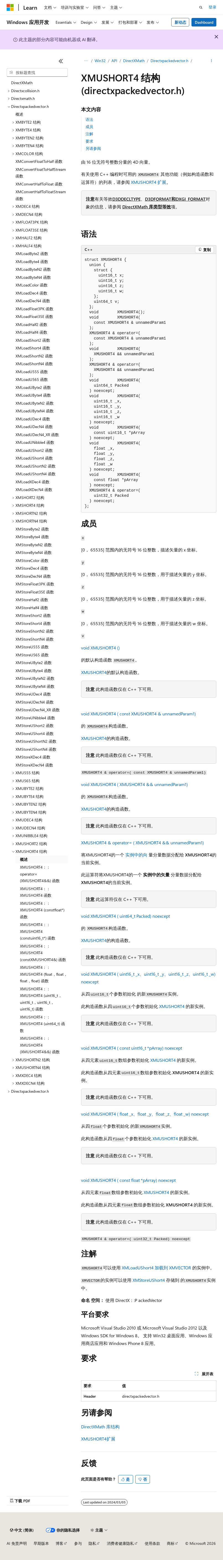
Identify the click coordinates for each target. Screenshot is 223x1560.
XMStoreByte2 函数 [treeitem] (32, 529)
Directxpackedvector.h (169, 60)
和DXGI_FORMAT (188, 199)
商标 (171, 1543)
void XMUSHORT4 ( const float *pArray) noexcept (128, 1180)
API (114, 60)
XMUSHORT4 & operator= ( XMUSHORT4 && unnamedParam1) (142, 842)
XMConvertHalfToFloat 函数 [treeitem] (39, 184)
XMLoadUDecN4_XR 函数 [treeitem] (37, 434)
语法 (89, 119)
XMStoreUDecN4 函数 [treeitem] (34, 702)
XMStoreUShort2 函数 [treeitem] (34, 725)
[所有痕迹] (86, 61)
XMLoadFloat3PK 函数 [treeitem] (34, 308)
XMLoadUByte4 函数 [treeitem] (33, 395)
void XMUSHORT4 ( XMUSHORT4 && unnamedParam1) (134, 784)
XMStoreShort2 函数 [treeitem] (33, 615)
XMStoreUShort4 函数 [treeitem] (34, 733)
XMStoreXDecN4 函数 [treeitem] (34, 765)
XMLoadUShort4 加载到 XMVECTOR (156, 1267)
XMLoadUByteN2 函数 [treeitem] (34, 403)
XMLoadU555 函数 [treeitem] (31, 371)
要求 (89, 141)
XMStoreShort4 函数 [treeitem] (33, 623)
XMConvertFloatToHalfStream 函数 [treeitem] (40, 173)
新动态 (180, 22)
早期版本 (41, 1543)
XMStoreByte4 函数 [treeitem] (32, 536)
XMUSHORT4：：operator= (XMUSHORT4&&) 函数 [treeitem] (40, 873)
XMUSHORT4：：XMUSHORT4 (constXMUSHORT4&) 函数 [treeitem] (43, 952)
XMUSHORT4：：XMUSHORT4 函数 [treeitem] (35, 892)
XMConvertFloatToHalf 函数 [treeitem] (39, 161)
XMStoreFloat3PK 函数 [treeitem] (34, 584)
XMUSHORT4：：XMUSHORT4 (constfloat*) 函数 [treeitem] (42, 910)
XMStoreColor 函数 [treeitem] (31, 560)
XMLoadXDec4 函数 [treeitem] (32, 481)
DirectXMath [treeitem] (22, 82)
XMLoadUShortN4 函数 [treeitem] (35, 473)
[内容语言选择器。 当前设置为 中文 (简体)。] (22, 1530)
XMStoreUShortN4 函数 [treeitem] (35, 749)
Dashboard (204, 22)
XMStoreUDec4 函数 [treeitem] (33, 694)
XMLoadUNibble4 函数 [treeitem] (34, 442)
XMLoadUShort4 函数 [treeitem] (34, 458)
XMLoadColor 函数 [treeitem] (31, 285)
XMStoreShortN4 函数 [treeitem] (34, 639)
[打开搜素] (200, 7)
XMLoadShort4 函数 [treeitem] (32, 348)
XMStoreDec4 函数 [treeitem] (31, 568)
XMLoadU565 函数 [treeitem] (31, 379)
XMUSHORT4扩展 (98, 1439)
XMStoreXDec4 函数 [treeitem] (32, 757)
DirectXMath (134, 60)
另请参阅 (93, 148)
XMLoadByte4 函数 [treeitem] (31, 261)
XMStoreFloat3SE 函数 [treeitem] (34, 592)
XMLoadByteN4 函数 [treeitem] (33, 277)
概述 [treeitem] (19, 114)
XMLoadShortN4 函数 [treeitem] (34, 363)
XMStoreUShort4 (149, 1280)
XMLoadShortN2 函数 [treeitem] (34, 356)
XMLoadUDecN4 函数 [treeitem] (34, 426)
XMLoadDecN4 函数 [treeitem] (32, 300)
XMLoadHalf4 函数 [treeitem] (31, 332)
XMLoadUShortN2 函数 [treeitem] (35, 466)
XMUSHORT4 (94, 672)
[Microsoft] (10, 7)
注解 (89, 133)
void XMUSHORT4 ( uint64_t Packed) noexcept (125, 916)
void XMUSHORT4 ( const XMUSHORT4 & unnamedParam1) (138, 714)
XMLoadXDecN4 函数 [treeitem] (33, 489)
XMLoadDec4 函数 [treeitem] (31, 293)
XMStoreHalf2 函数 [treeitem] (31, 599)
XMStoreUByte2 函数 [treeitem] (33, 662)
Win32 (100, 60)
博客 (59, 1543)
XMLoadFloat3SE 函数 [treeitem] (34, 316)
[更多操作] (211, 61)
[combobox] (37, 72)
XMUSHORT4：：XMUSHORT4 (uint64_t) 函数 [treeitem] (42, 1023)
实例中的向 (136, 855)
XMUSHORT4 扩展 (148, 182)
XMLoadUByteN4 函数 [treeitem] (34, 410)
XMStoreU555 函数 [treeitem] (32, 646)
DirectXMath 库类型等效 (146, 206)
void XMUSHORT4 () (100, 648)
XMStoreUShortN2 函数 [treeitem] (35, 741)
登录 (212, 7)
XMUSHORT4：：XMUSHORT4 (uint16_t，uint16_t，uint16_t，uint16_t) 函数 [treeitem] (41, 999)
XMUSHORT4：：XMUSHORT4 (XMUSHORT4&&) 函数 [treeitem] (40, 1045)
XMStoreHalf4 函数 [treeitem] (31, 607)
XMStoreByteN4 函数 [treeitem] (33, 552)
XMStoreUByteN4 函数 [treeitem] (35, 686)
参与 (78, 1543)
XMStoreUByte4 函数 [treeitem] (33, 670)
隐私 (92, 1543)
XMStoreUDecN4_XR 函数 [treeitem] (37, 709)
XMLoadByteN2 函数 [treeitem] (33, 269)
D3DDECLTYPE (126, 199)
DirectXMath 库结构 (100, 1426)
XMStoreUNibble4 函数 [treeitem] (35, 717)
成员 (89, 126)
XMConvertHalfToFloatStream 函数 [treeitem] (40, 195)
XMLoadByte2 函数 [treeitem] (31, 253)
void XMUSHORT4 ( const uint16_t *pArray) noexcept (131, 1048)
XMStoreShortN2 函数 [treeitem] (34, 631)
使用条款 (152, 1543)
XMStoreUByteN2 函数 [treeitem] (35, 678)
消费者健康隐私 (120, 1543)
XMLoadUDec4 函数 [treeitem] (32, 418)
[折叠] (61, 61)
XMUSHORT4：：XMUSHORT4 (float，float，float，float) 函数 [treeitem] (44, 974)
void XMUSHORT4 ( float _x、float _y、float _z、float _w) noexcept (145, 1114)
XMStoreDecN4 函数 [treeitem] (33, 576)
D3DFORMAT (158, 199)
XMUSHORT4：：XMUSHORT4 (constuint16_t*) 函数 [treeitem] (37, 931)
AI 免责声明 (17, 1543)
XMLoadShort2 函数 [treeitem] (32, 340)
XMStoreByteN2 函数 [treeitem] (33, 544)
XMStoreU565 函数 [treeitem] (32, 654)
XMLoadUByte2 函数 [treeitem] (33, 387)
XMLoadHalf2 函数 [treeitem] (31, 324)
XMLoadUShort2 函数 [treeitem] (34, 450)
